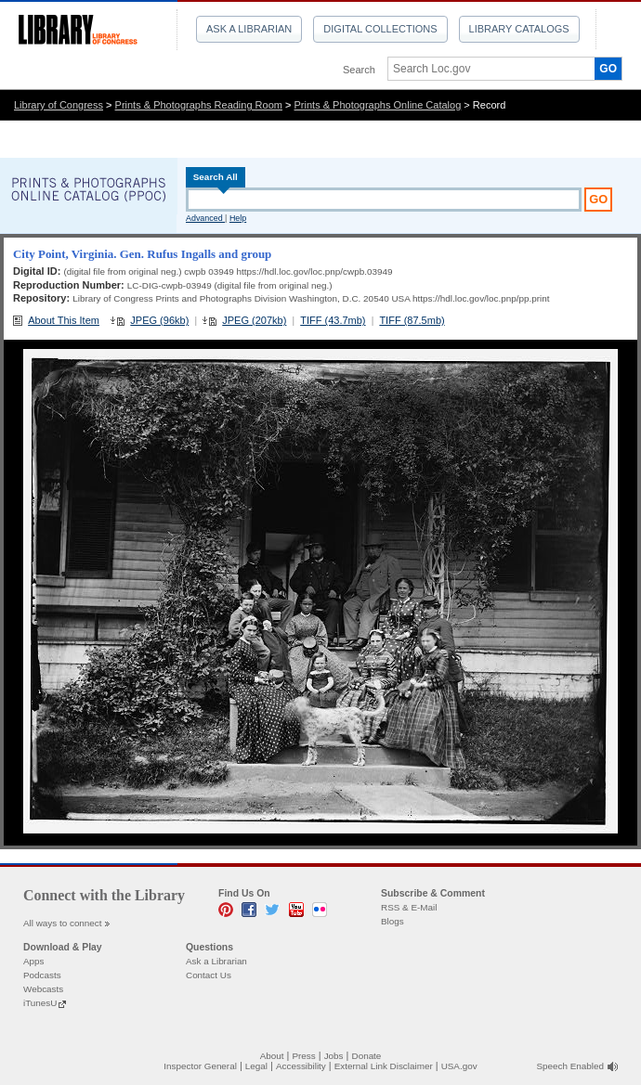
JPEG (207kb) (254, 320)
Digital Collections (380, 28)
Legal (256, 1066)
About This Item (63, 320)
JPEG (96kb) (159, 320)
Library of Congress (58, 104)
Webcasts (43, 989)
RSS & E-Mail (409, 907)
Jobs (334, 1056)
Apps (34, 961)
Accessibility (301, 1066)
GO (608, 68)
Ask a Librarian (249, 28)
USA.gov (459, 1066)
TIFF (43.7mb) (332, 320)
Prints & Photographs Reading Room (198, 104)
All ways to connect (62, 923)
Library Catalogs (519, 28)
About (272, 1056)
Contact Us (208, 975)
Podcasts (42, 975)
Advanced (205, 218)
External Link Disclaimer (383, 1066)
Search (359, 69)
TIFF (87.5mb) (411, 320)
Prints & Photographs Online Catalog (378, 104)
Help (237, 218)
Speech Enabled (570, 1066)
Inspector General (200, 1066)
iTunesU (40, 1003)
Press (303, 1056)
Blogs (392, 921)
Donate (367, 1056)
